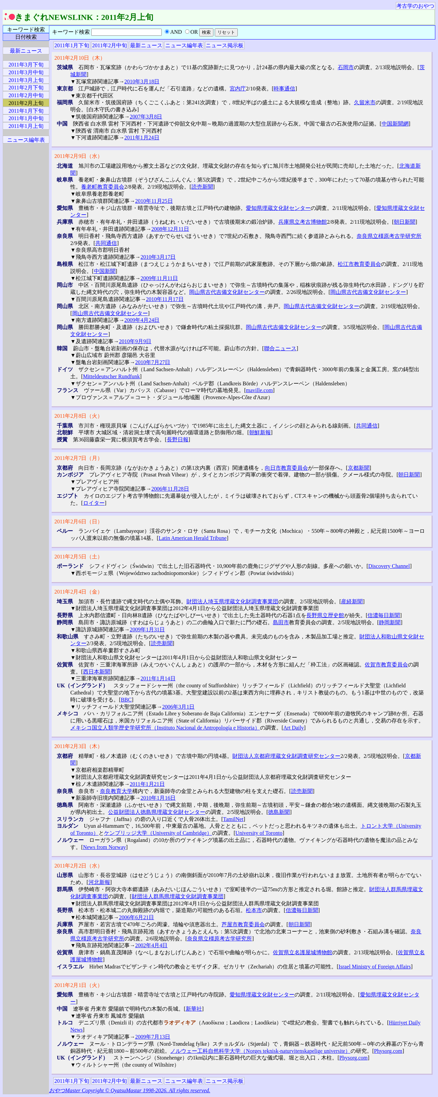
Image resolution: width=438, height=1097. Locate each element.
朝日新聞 (404, 222)
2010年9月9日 (135, 341)
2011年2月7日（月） (78, 458)
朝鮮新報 (260, 432)
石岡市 (346, 67)
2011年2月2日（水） (78, 866)
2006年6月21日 (136, 917)
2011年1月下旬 (71, 45)
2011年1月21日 (147, 784)
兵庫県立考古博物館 (302, 222)
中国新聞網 (395, 124)
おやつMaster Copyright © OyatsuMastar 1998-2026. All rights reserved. (129, 1090)
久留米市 (365, 102)
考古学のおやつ (415, 6)
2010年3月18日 (141, 81)
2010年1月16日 (158, 798)
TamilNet (233, 819)
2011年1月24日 (141, 137)
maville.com (259, 390)
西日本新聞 (96, 672)
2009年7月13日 (152, 1037)
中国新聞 (104, 271)
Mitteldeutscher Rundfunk (111, 376)
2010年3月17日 (158, 257)
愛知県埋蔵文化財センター (278, 208)
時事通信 (284, 88)
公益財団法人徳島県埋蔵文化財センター (156, 812)
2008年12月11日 (170, 229)
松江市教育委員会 (359, 264)
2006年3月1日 (178, 707)
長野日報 (177, 439)
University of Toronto (258, 833)
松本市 (254, 910)
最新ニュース (146, 45)
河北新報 (99, 882)
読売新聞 (202, 187)
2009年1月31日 (147, 629)
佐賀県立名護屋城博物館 (302, 952)
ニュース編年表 (184, 45)
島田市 (281, 622)
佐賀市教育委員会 (386, 664)
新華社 (194, 1009)
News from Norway (104, 847)
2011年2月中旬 (109, 45)
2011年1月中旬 (25, 118)
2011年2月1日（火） (78, 985)
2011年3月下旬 (25, 64)
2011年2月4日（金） (78, 592)
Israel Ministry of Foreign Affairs (374, 966)
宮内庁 (238, 88)
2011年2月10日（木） (79, 58)
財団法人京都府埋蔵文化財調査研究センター (286, 756)
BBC (126, 700)
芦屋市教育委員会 (243, 924)
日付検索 (26, 37)
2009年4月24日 (141, 320)
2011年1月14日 (157, 678)
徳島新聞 (279, 812)
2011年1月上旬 (25, 126)
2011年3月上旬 (25, 80)
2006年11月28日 (170, 489)
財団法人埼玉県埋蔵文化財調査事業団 (232, 601)
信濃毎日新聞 (383, 615)
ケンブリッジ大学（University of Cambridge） (158, 833)
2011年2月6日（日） (78, 521)
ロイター (94, 503)
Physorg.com (388, 1051)
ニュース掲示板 (224, 45)
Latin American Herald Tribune (193, 538)
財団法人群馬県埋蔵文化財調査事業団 (178, 896)
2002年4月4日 (151, 945)
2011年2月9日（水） (78, 156)
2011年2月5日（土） (78, 556)
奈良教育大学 (116, 791)
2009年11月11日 (159, 278)
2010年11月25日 (154, 201)
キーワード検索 (26, 29)
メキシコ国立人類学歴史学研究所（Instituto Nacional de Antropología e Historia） (165, 728)
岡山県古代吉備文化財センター (227, 292)
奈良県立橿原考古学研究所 (389, 236)
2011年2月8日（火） (78, 416)
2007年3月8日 (146, 116)
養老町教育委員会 (102, 187)
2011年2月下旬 (25, 87)
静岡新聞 (390, 622)
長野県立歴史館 (325, 615)
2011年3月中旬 (25, 72)
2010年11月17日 (164, 299)
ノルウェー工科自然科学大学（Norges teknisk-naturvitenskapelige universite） (260, 1051)
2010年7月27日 (152, 362)
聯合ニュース (280, 348)
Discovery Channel (389, 566)
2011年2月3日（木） (78, 746)
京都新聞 (358, 468)
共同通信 (106, 243)
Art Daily (293, 728)
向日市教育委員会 (286, 468)
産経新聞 (352, 601)
